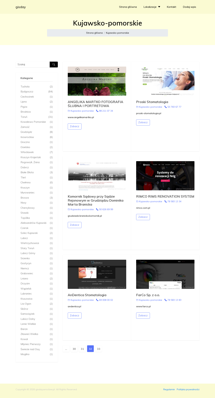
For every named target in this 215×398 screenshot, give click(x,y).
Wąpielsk (37, 289)
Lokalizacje (152, 6)
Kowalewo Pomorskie (37, 122)
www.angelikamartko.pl (81, 117)
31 (82, 348)
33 (98, 348)
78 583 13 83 (172, 299)
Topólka (37, 218)
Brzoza (37, 198)
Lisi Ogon (37, 304)
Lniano (37, 279)
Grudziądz (37, 132)
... (66, 348)
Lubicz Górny (37, 253)
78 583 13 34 (172, 201)
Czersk (37, 228)
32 (90, 348)
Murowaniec (37, 193)
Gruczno (37, 142)
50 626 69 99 (104, 209)
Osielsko (37, 147)
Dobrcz (37, 167)
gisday (21, 7)
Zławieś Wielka (37, 334)
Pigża (37, 107)
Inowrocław (37, 137)
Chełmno (37, 183)
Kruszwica (37, 299)
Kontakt (171, 6)
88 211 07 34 (104, 110)
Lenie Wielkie (37, 324)
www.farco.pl (143, 306)
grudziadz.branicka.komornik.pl (85, 215)
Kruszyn (37, 188)
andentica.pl (74, 306)
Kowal (37, 339)
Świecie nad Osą (37, 349)
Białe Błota (37, 172)
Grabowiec (37, 273)
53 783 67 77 (172, 106)
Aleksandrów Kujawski (37, 223)
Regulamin (169, 389)
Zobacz (74, 126)
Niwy (37, 203)
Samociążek (37, 314)
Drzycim (37, 284)
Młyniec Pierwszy (37, 344)
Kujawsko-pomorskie (117, 32)
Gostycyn (37, 263)
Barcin (37, 329)
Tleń (37, 178)
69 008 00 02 (104, 299)
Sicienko (37, 258)
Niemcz (37, 268)
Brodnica (37, 112)
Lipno (37, 102)
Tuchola (37, 87)
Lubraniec (37, 294)
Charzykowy (37, 208)
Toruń (37, 117)
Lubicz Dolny (37, 319)
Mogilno (37, 354)
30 (74, 348)
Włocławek (37, 152)
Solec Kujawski (37, 233)
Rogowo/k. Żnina (37, 162)
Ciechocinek (37, 97)
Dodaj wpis (189, 6)
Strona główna (128, 6)
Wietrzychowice (37, 243)
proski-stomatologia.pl (148, 113)
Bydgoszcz (37, 92)
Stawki (37, 213)
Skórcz (37, 309)
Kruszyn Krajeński (37, 157)
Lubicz (37, 238)
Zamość (37, 127)
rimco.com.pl (143, 207)
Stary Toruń (37, 248)
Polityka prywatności (188, 389)
